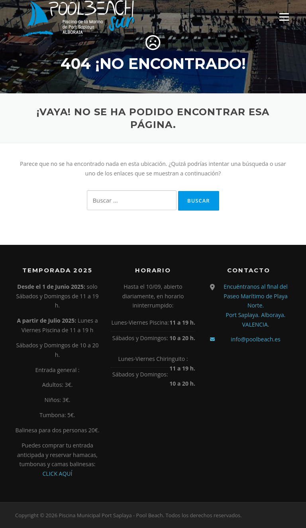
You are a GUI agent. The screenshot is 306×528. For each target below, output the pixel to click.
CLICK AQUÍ (58, 473)
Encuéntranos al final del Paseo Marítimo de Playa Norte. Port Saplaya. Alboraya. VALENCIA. (256, 305)
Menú (284, 17)
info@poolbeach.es (255, 339)
